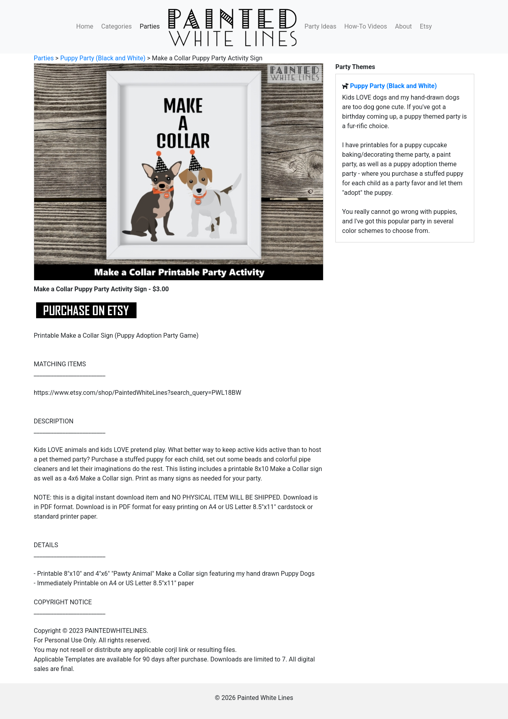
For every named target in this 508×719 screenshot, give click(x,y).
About (403, 26)
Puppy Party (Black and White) (103, 58)
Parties (150, 26)
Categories (116, 26)
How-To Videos (365, 26)
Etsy (426, 26)
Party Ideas (320, 26)
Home (84, 26)
